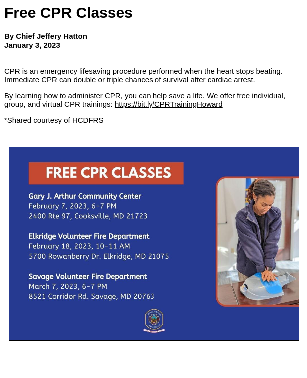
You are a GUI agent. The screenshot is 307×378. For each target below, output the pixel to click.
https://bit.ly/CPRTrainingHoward (169, 104)
